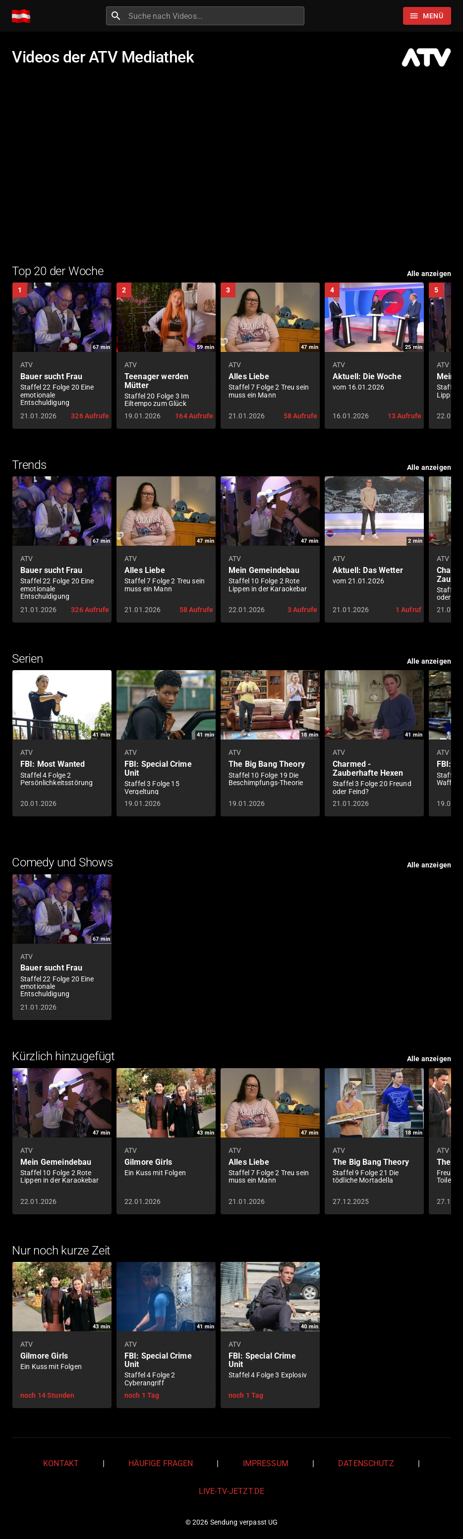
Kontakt (61, 1463)
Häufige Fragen (160, 1463)
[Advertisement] (231, 164)
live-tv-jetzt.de (231, 1491)
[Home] (23, 16)
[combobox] (215, 15)
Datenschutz (366, 1463)
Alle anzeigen (429, 274)
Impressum (266, 1463)
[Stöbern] (427, 16)
